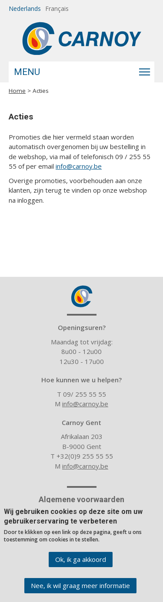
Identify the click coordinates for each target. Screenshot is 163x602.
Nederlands (25, 8)
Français (57, 8)
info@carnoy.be (79, 166)
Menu (27, 72)
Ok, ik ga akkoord (80, 564)
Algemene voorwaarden (81, 499)
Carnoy (82, 296)
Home (17, 91)
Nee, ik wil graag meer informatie (80, 590)
